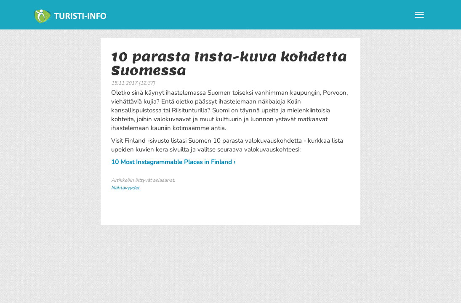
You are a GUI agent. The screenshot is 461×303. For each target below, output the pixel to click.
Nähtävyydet (125, 187)
